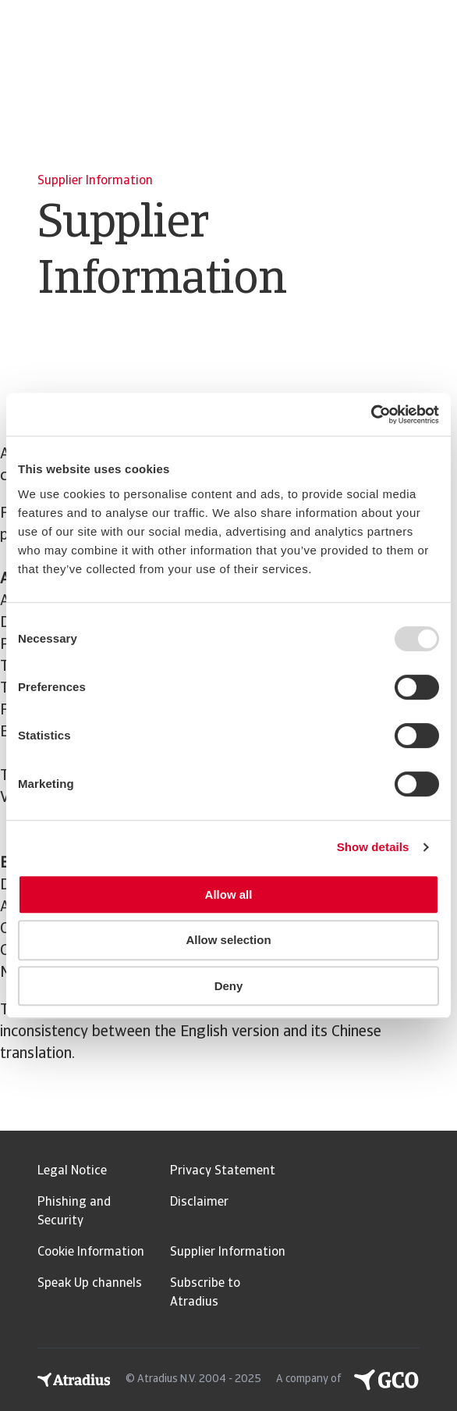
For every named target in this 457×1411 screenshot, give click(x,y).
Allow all (229, 894)
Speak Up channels (89, 1283)
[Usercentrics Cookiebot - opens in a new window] (371, 414)
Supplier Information (227, 1252)
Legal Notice (72, 1171)
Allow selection (228, 939)
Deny (228, 985)
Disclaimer (199, 1202)
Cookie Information (90, 1252)
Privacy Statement (222, 1171)
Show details (373, 846)
